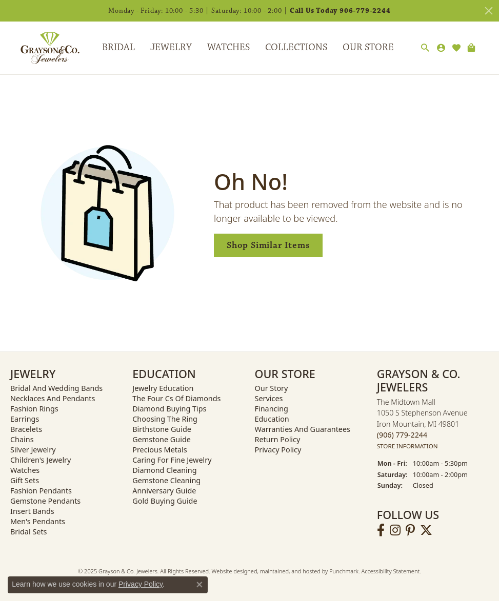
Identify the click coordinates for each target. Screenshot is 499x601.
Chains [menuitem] (22, 439)
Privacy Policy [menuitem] (278, 449)
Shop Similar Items (268, 245)
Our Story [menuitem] (271, 388)
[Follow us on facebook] (381, 530)
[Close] (489, 11)
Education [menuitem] (272, 419)
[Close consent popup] (199, 585)
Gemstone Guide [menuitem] (161, 439)
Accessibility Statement (390, 571)
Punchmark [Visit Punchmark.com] (343, 571)
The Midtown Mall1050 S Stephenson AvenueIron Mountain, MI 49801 (422, 424)
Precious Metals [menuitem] (159, 449)
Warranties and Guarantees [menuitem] (302, 429)
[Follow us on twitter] (426, 530)
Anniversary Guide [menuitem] (164, 490)
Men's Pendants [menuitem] (37, 521)
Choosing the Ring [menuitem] (164, 419)
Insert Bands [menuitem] (32, 511)
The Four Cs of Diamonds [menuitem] (176, 398)
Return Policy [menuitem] (278, 439)
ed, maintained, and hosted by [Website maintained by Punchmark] (290, 571)
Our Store (368, 47)
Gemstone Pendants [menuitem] (45, 501)
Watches (228, 47)
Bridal (118, 47)
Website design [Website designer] (231, 571)
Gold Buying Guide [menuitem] (164, 501)
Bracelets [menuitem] (26, 429)
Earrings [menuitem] (24, 419)
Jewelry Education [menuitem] (162, 388)
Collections (296, 47)
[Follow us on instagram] (395, 530)
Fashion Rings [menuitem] (34, 408)
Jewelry (171, 47)
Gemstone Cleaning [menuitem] (166, 480)
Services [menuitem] (269, 398)
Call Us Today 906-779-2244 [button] (340, 10)
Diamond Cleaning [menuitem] (164, 470)
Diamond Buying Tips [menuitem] (169, 408)
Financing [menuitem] (271, 408)
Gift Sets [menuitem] (24, 480)
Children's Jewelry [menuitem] (40, 460)
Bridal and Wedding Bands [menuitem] (56, 388)
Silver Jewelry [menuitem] (33, 449)
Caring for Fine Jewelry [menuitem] (171, 460)
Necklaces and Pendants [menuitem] (52, 398)
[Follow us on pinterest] (410, 530)
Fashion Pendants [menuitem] (41, 490)
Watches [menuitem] (24, 470)
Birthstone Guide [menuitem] (161, 429)
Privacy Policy (140, 584)
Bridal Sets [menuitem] (28, 531)
